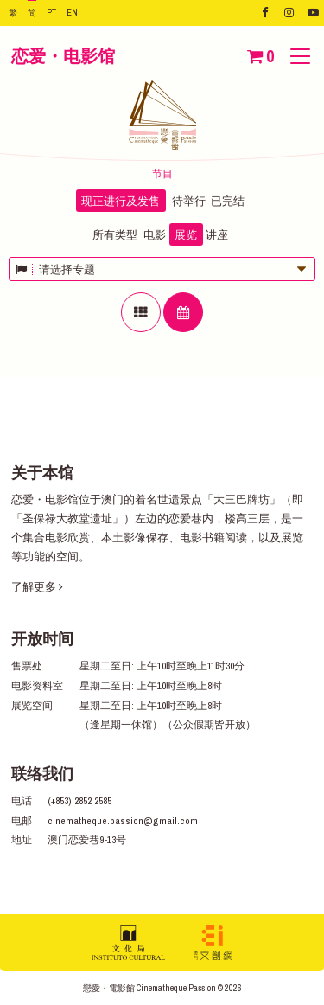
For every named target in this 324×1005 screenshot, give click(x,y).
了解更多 (37, 586)
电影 (154, 234)
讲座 (217, 234)
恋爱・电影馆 (63, 56)
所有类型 (114, 234)
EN (72, 12)
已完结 (228, 201)
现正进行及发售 (120, 201)
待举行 (189, 201)
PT (51, 12)
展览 (186, 234)
